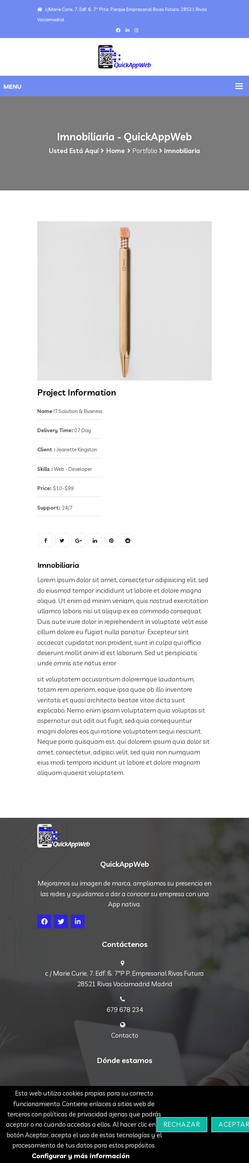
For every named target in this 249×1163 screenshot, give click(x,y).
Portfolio (144, 151)
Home (115, 151)
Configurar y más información (81, 1156)
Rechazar (181, 1124)
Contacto (124, 1035)
